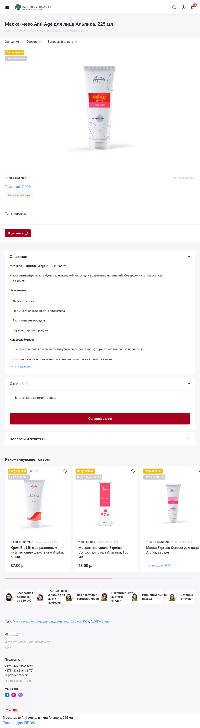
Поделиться (18, 233)
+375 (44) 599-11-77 (19, 666)
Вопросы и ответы (62, 41)
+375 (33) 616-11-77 (19, 670)
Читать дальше (20, 366)
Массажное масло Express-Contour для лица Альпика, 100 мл (103, 552)
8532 (85, 621)
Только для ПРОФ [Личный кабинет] (19, 722)
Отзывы (34, 41)
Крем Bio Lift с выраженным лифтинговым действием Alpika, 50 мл (37, 552)
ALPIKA (96, 621)
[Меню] (7, 7)
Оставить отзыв (100, 418)
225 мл (76, 621)
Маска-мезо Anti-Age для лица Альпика (41, 621)
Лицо (106, 621)
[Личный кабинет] (183, 7)
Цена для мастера (19, 195)
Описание (12, 41)
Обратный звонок (16, 675)
